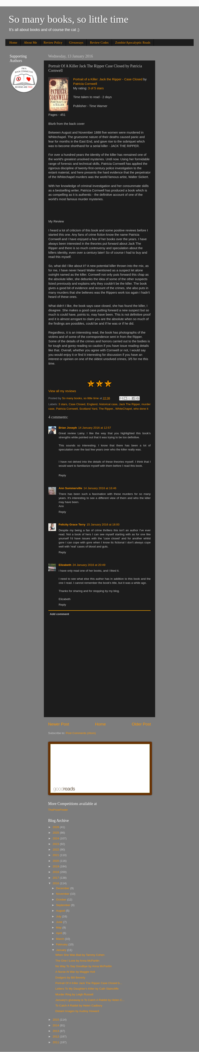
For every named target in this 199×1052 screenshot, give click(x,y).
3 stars (62, 404)
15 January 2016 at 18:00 (103, 524)
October (61, 899)
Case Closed (77, 404)
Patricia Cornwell (85, 83)
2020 (56, 860)
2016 (56, 883)
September (63, 905)
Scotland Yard (88, 408)
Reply (62, 475)
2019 (56, 866)
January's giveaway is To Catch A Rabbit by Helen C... (90, 1000)
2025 (56, 832)
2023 (56, 844)
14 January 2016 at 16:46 (99, 488)
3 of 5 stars (96, 88)
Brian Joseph (68, 427)
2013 (56, 1031)
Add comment (59, 614)
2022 (56, 849)
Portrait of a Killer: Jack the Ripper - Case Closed (107, 79)
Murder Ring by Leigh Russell (74, 994)
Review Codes (99, 42)
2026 (56, 827)
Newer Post (58, 724)
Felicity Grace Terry (72, 524)
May (59, 927)
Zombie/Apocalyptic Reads (132, 42)
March (60, 938)
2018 (56, 872)
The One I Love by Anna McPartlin (77, 960)
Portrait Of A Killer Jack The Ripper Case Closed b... (88, 983)
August (61, 910)
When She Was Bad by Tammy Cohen (80, 954)
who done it (141, 408)
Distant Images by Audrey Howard (77, 1011)
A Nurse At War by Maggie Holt (75, 971)
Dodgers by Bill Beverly (70, 977)
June (59, 922)
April (59, 933)
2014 (56, 1025)
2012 (56, 1036)
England (92, 404)
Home (13, 42)
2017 (56, 877)
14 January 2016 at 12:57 (94, 427)
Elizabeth (65, 564)
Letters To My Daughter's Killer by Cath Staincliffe (87, 988)
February (62, 944)
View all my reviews (62, 391)
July (59, 916)
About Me (30, 42)
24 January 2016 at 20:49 (89, 564)
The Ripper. (106, 408)
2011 (56, 1042)
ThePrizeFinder (58, 809)
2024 (56, 838)
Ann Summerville (70, 488)
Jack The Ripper (129, 404)
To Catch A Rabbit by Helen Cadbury (78, 1005)
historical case (108, 404)
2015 (56, 1019)
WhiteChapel (123, 408)
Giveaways (76, 42)
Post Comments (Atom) (81, 733)
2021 (56, 855)
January (61, 950)
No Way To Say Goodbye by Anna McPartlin (83, 966)
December (63, 888)
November (63, 893)
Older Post (141, 724)
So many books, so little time (68, 19)
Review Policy (53, 42)
